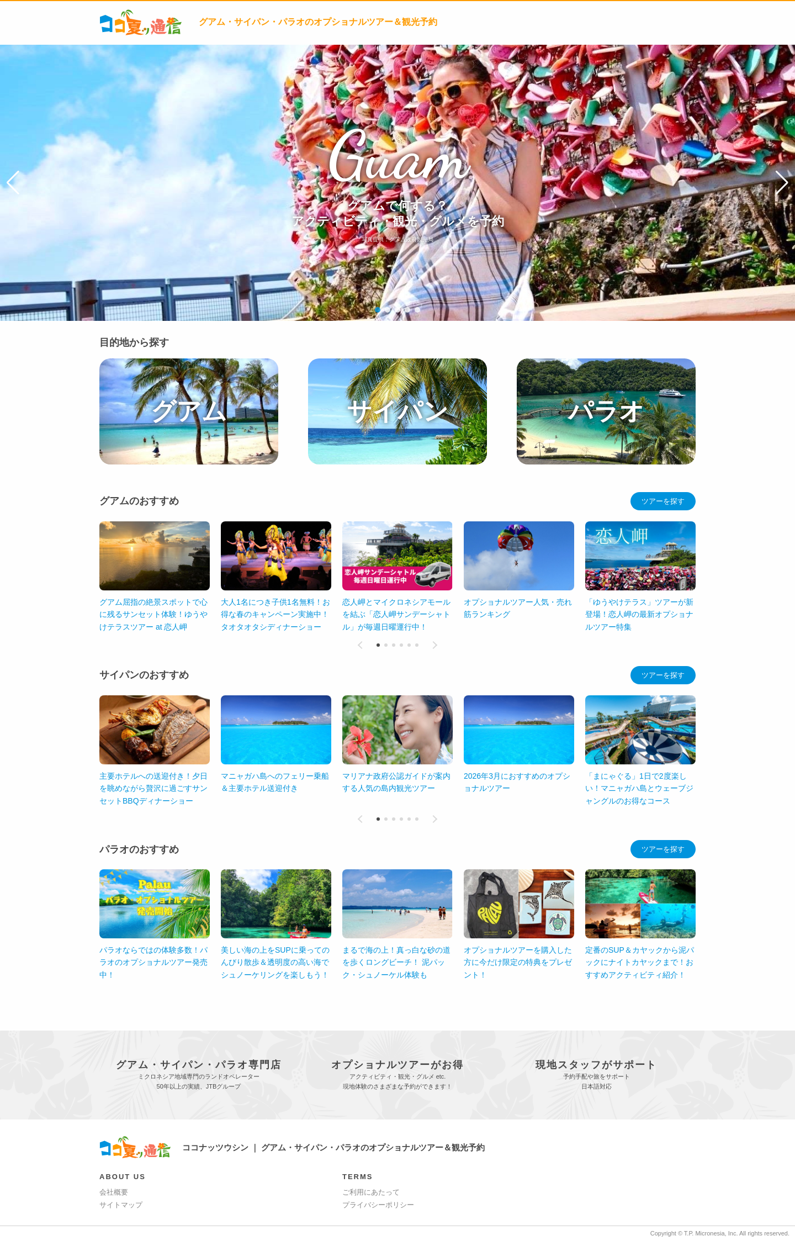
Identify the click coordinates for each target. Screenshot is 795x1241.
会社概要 (113, 1192)
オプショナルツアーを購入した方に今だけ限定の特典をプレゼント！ (518, 962)
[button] (13, 183)
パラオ (606, 411)
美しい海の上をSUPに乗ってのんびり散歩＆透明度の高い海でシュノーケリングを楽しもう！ (275, 962)
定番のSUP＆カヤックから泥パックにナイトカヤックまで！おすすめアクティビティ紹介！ (639, 962)
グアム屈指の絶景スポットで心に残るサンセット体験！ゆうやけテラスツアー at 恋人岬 (153, 614)
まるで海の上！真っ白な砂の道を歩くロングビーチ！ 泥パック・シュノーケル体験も (396, 962)
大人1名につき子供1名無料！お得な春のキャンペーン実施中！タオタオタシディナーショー (275, 614)
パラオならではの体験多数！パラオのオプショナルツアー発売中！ (153, 962)
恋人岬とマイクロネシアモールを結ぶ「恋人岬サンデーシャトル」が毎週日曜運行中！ (396, 614)
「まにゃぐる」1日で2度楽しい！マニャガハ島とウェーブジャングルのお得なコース (639, 788)
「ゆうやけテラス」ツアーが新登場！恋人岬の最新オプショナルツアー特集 (639, 614)
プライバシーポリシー (378, 1205)
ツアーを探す (663, 501)
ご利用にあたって (371, 1192)
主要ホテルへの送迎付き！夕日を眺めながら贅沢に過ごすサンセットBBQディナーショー (153, 788)
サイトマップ (120, 1205)
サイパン (397, 411)
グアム (189, 411)
